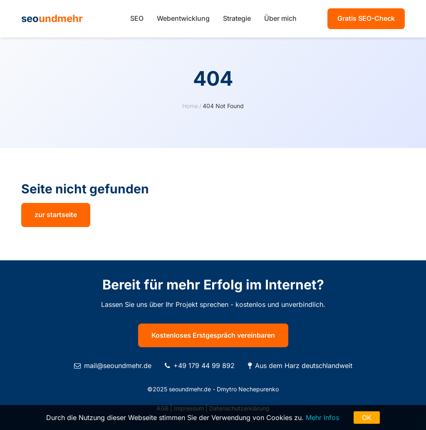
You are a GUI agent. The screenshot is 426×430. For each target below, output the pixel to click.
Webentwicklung (183, 18)
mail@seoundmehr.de (117, 365)
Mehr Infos (322, 417)
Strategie (237, 18)
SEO (137, 18)
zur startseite (56, 214)
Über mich (280, 18)
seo (52, 18)
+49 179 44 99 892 (204, 365)
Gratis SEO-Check (366, 18)
